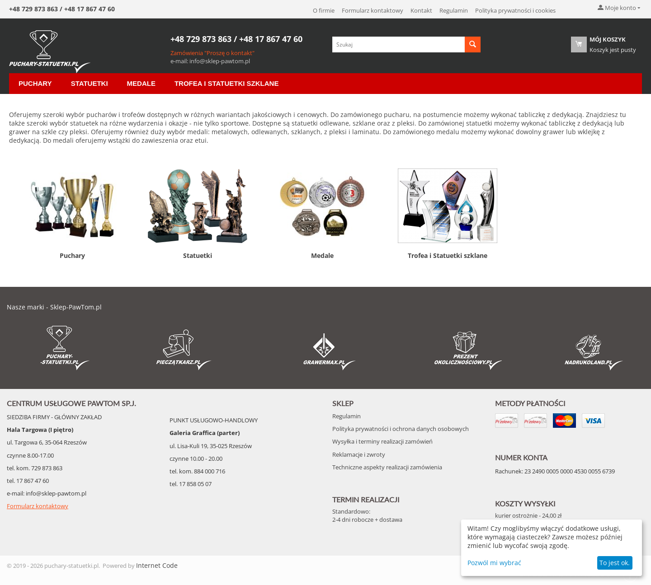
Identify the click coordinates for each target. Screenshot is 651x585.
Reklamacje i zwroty (358, 454)
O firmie (324, 10)
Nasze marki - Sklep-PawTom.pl (54, 307)
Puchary (35, 83)
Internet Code (157, 565)
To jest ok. (614, 562)
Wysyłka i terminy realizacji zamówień (382, 441)
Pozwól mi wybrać (494, 562)
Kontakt (421, 10)
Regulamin (453, 10)
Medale (141, 83)
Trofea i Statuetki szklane (227, 83)
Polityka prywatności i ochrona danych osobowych (400, 429)
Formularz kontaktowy (372, 10)
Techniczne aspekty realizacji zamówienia (387, 467)
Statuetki (89, 83)
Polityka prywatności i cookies (515, 10)
